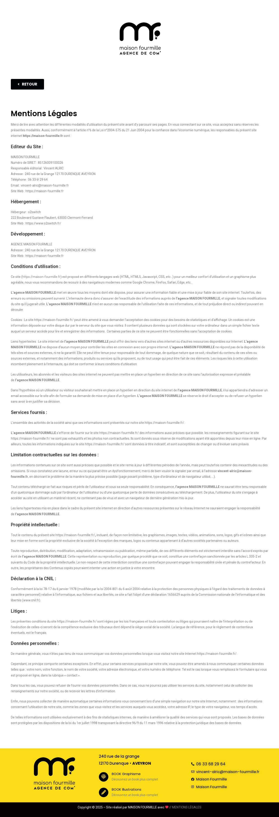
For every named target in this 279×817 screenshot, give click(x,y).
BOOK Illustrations (129, 789)
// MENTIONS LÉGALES (185, 807)
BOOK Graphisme (128, 773)
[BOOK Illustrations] (103, 792)
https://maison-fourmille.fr (41, 277)
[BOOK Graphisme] (103, 777)
